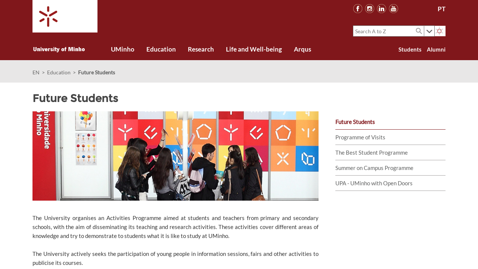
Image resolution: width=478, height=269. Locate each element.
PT (442, 9)
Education (59, 72)
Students (410, 49)
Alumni (436, 49)
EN (36, 72)
